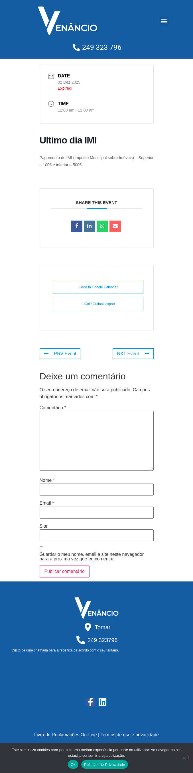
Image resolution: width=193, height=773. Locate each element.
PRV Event (60, 353)
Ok (73, 764)
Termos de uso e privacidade (129, 734)
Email (47, 503)
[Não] (184, 757)
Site (44, 526)
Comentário (53, 408)
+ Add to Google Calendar (97, 287)
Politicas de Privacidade (104, 764)
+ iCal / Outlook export (98, 304)
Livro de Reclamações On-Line (65, 734)
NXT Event (133, 353)
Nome (47, 480)
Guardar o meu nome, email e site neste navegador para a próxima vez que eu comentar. (92, 556)
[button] (164, 21)
